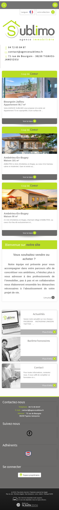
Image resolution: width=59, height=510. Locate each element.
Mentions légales (19, 494)
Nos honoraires (29, 494)
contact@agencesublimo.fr (25, 51)
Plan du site (9, 494)
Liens (36, 494)
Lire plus (49, 297)
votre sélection (43, 12)
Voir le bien (29, 121)
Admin (41, 494)
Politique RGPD (48, 494)
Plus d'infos (49, 331)
